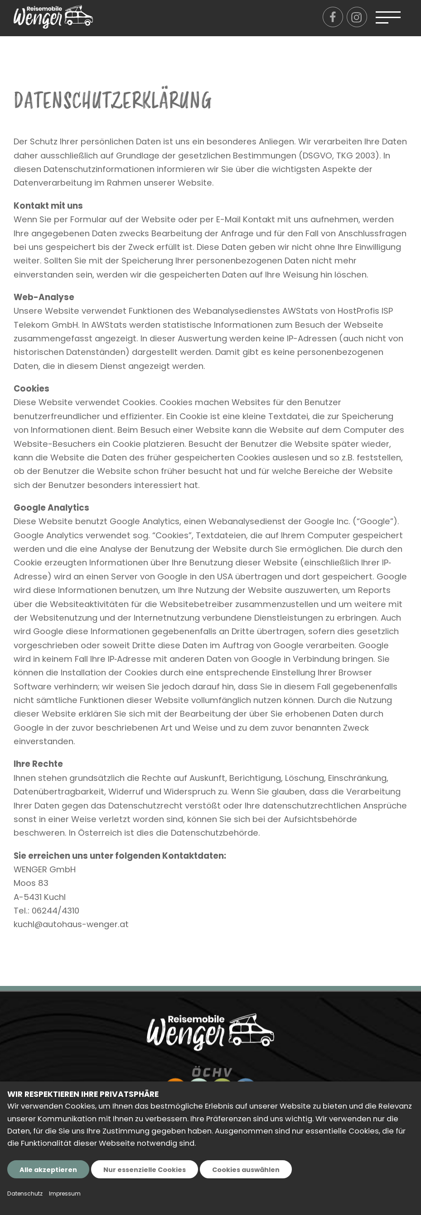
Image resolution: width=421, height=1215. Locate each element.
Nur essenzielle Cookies (144, 1169)
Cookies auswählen (246, 1169)
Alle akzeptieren (48, 1169)
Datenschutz (25, 1193)
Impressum (65, 1193)
